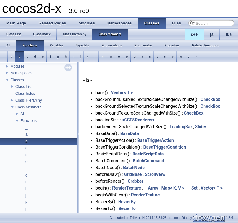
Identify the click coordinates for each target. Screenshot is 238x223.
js (212, 34)
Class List (23, 87)
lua (229, 34)
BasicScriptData (148, 153)
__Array (151, 188)
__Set (192, 188)
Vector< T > (122, 92)
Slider (200, 126)
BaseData (129, 133)
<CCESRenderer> (138, 119)
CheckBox (210, 99)
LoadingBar (181, 126)
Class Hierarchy (28, 100)
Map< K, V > (172, 188)
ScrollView (155, 174)
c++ (194, 34)
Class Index (25, 93)
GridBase (133, 174)
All (22, 114)
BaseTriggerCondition (164, 147)
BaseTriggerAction (155, 140)
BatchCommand (148, 160)
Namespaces (21, 73)
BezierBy (127, 201)
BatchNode (134, 167)
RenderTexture (126, 188)
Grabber (135, 181)
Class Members (28, 107)
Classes (17, 80)
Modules (17, 66)
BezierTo (126, 208)
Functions (28, 121)
